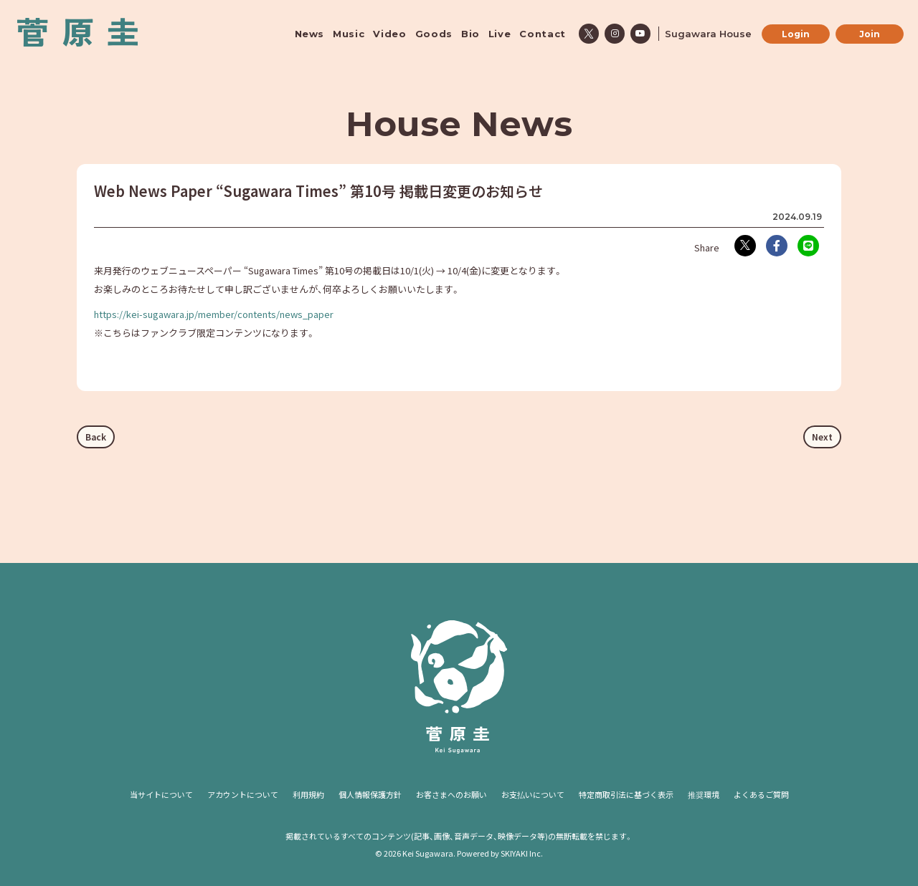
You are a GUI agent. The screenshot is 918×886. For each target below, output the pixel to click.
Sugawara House (708, 33)
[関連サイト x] (589, 34)
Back (95, 436)
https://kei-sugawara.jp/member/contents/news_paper (213, 314)
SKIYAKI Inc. (522, 853)
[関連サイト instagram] (615, 34)
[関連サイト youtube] (640, 34)
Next (822, 436)
